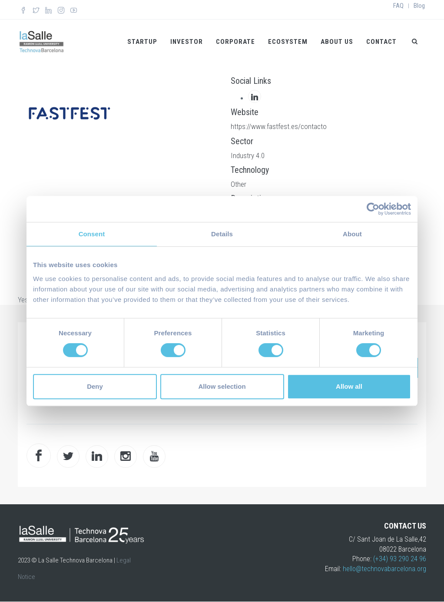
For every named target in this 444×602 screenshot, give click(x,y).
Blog (419, 6)
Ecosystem (288, 42)
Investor (186, 42)
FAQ (398, 6)
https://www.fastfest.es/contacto (279, 126)
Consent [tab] (92, 234)
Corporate (235, 42)
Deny (95, 386)
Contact (381, 42)
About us (337, 42)
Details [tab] (222, 234)
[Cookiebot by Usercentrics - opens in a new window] (373, 208)
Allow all (349, 386)
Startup (142, 42)
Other (238, 184)
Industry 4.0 (248, 155)
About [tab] (352, 234)
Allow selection (221, 386)
